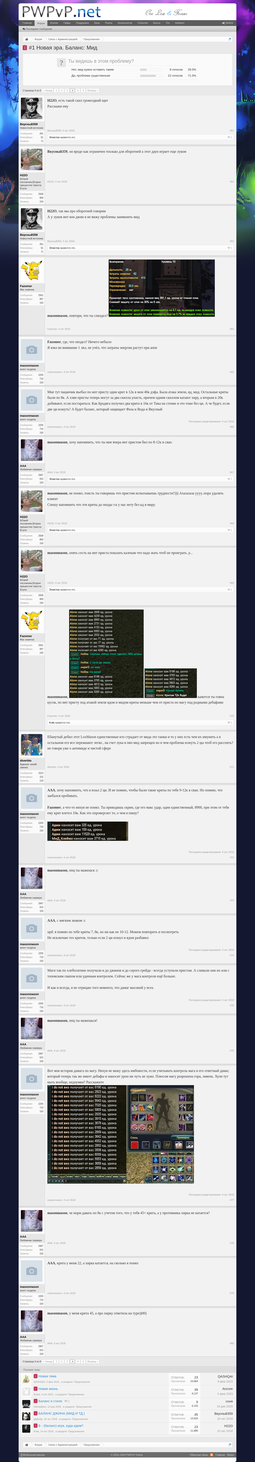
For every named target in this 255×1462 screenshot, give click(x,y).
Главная (27, 22)
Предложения (82, 1381)
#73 (232, 900)
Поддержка (82, 22)
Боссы (156, 22)
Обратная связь (199, 1454)
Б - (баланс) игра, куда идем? (60, 1426)
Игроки (54, 22)
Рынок (108, 22)
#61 (232, 130)
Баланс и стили (50, 1401)
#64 (232, 329)
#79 (232, 1293)
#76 (232, 1050)
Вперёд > (92, 90)
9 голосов (176, 69)
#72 (232, 857)
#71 (232, 767)
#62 (232, 181)
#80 (232, 1343)
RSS (211, 1454)
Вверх (230, 1454)
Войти (227, 22)
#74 (232, 955)
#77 (232, 1200)
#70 (232, 716)
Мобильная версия (33, 1454)
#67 (232, 472)
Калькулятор (125, 22)
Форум (41, 23)
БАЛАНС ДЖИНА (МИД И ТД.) (61, 1413)
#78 (232, 1243)
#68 (232, 523)
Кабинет (180, 22)
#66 (232, 426)
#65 (232, 372)
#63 (232, 241)
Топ (168, 22)
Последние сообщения (37, 29)
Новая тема (47, 1376)
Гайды (66, 22)
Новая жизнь (48, 1389)
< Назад (47, 90)
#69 (232, 583)
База (97, 22)
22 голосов (175, 75)
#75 (232, 1005)
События (143, 22)
